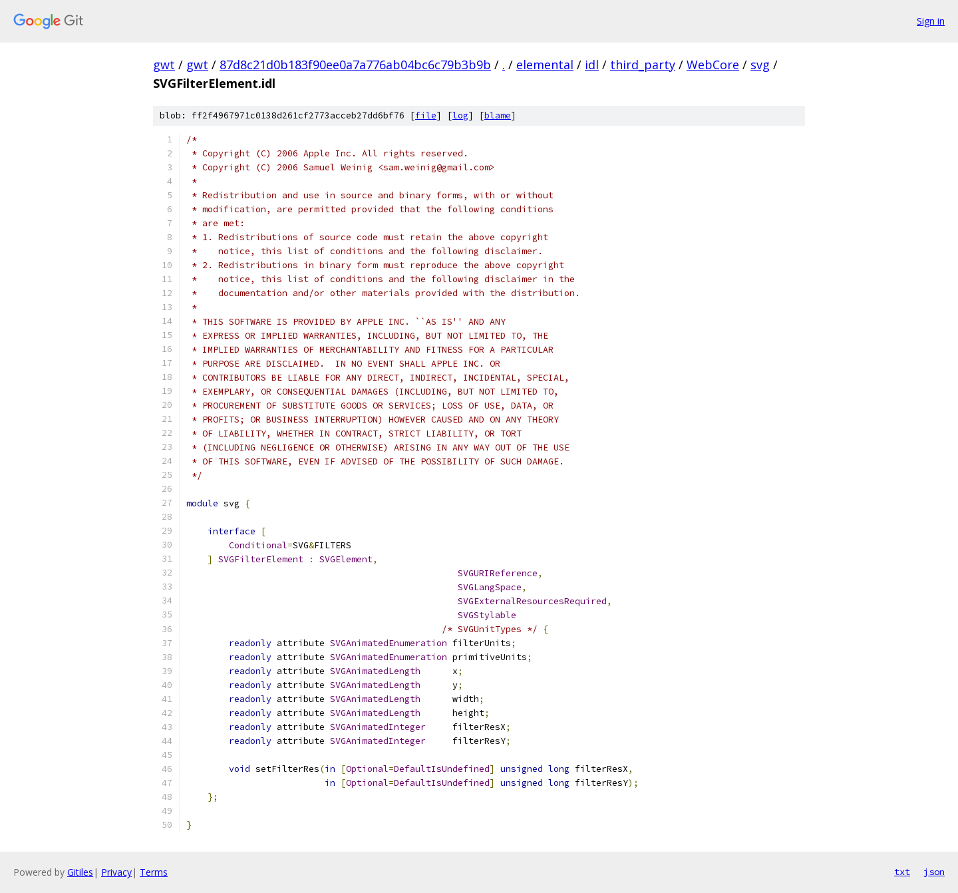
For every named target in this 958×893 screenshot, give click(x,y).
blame (497, 115)
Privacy (116, 872)
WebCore (713, 65)
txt (902, 872)
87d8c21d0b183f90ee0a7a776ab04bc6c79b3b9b (355, 65)
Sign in (931, 21)
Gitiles (80, 872)
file (425, 115)
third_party (642, 65)
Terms (154, 872)
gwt (164, 65)
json (934, 872)
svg (760, 65)
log (460, 115)
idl (592, 65)
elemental (544, 65)
